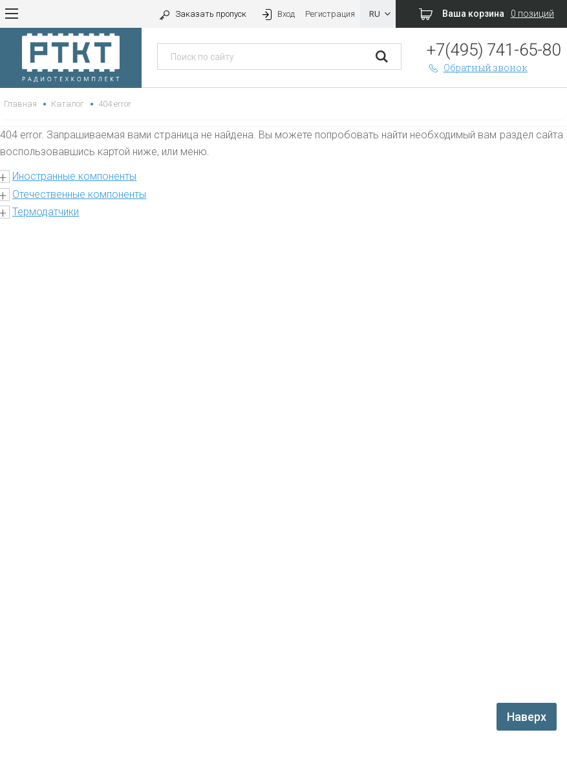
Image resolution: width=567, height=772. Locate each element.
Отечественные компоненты (79, 194)
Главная (20, 104)
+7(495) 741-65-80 (494, 49)
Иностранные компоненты (74, 176)
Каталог (67, 104)
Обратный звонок (477, 67)
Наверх (526, 717)
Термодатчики (45, 212)
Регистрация (330, 14)
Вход (277, 14)
